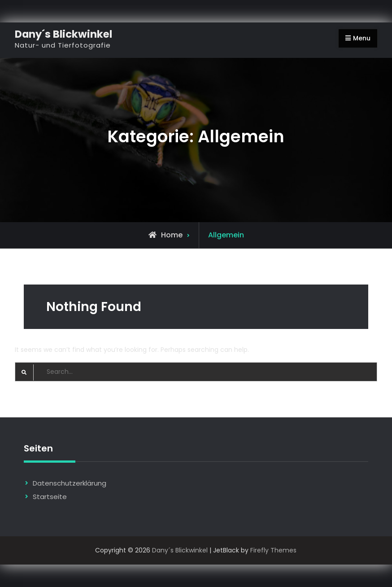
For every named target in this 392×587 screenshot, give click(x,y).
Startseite (50, 496)
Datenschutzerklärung (69, 483)
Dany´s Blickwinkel (63, 34)
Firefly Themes (273, 550)
